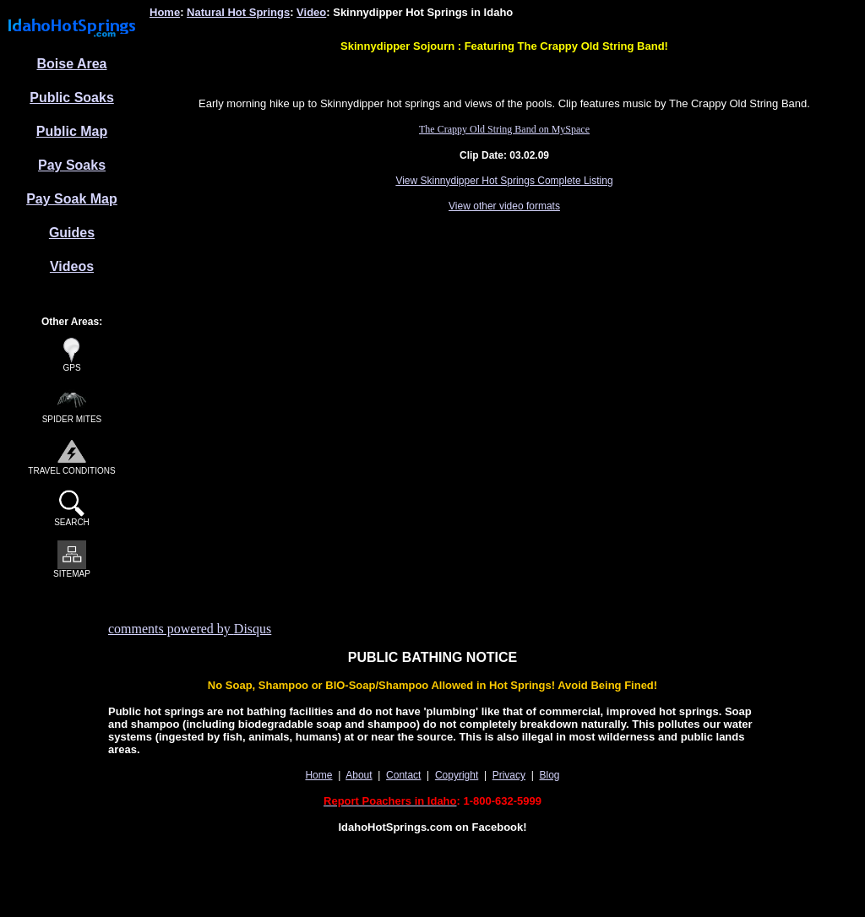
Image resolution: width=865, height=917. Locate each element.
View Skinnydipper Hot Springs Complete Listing (503, 181)
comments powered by (189, 628)
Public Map (71, 131)
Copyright (456, 775)
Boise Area (72, 64)
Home (165, 12)
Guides (72, 232)
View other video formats (504, 206)
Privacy (508, 775)
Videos (72, 266)
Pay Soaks (72, 165)
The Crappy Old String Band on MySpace (504, 129)
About (358, 775)
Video (311, 12)
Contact (403, 775)
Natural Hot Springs (238, 12)
